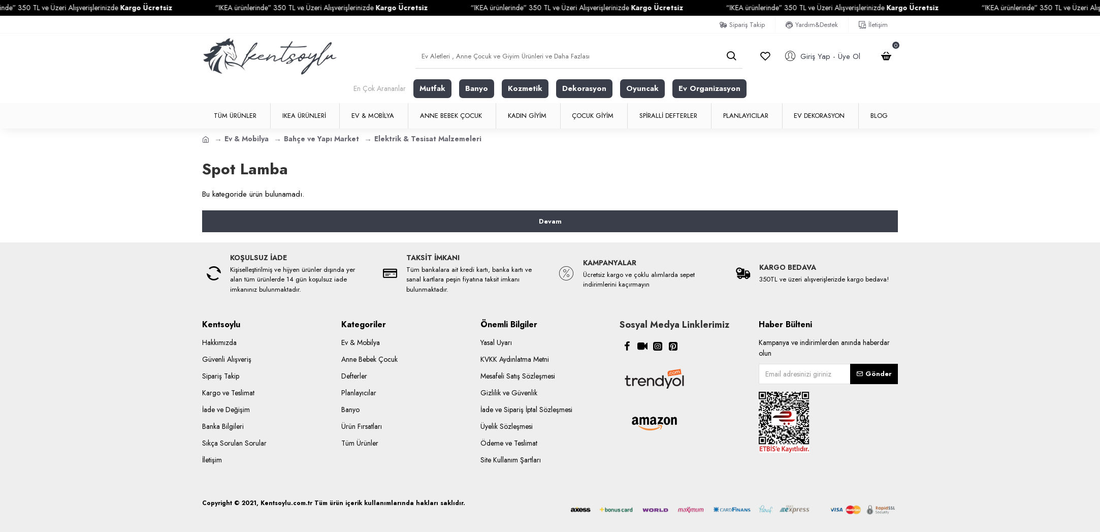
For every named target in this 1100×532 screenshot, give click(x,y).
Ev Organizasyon (709, 88)
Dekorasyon (584, 88)
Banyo (476, 88)
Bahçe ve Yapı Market (321, 139)
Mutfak (432, 88)
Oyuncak (642, 88)
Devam (550, 221)
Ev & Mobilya (246, 139)
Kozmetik (525, 88)
